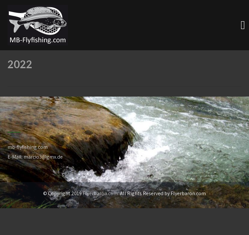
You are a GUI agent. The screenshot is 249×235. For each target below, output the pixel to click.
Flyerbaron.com (100, 193)
